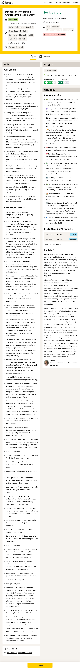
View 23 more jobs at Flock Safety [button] (18, 653)
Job (33, 56)
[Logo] (7, 2)
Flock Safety (27, 14)
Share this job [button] (10, 649)
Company (44, 56)
